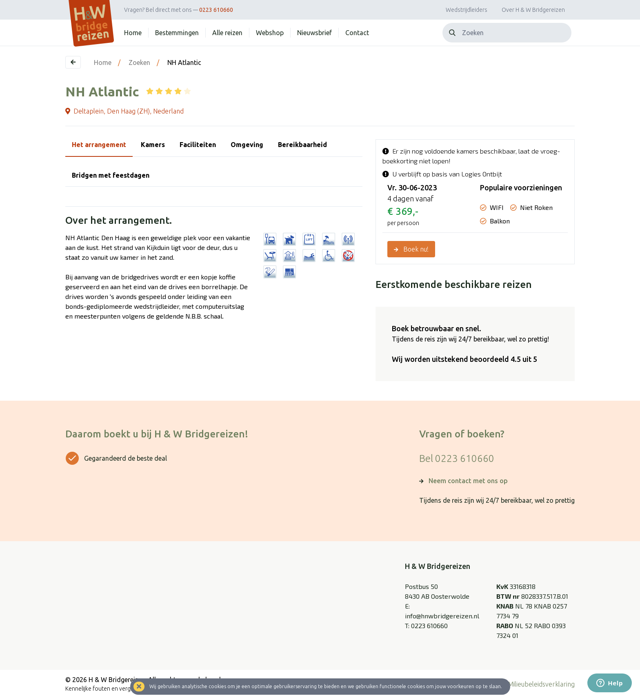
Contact (357, 32)
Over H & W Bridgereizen (533, 10)
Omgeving (247, 144)
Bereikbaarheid (302, 144)
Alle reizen (227, 32)
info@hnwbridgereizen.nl (442, 616)
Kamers (153, 144)
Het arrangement (99, 144)
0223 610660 (216, 10)
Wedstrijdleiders (466, 10)
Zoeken (139, 62)
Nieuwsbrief (314, 32)
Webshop (270, 32)
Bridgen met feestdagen (110, 175)
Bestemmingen (177, 32)
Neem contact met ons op (468, 480)
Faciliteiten (198, 144)
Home (133, 32)
